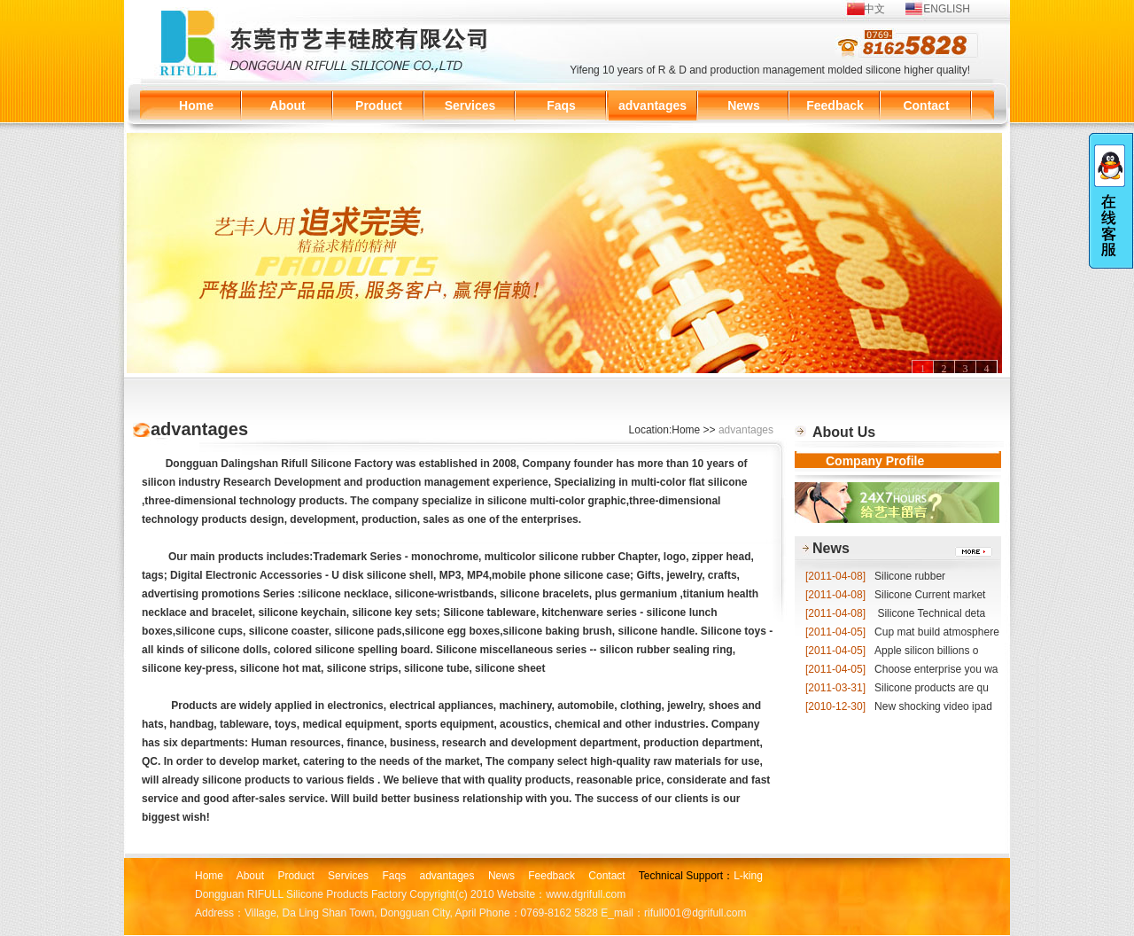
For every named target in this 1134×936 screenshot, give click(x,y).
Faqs (561, 105)
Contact (926, 105)
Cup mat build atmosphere (902, 632)
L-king (748, 876)
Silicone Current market (895, 595)
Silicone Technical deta (895, 613)
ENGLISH (946, 9)
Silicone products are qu (897, 688)
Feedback (835, 105)
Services (470, 105)
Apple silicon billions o (891, 650)
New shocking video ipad (898, 706)
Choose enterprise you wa (901, 669)
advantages (652, 105)
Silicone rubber (875, 576)
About (287, 105)
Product (378, 105)
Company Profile (875, 461)
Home (196, 105)
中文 (874, 9)
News (743, 105)
